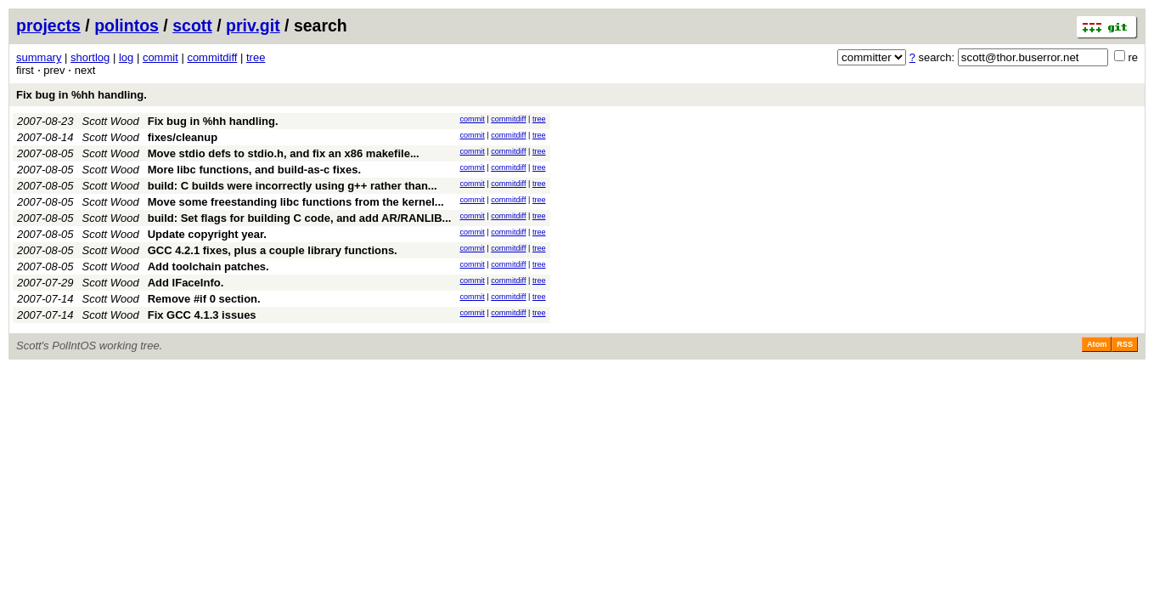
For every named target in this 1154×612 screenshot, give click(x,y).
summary (38, 57)
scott (192, 25)
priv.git (253, 25)
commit (160, 57)
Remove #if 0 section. (204, 298)
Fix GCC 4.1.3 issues (202, 315)
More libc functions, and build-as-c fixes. (254, 169)
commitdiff (212, 57)
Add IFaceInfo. (186, 282)
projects (48, 25)
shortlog (90, 57)
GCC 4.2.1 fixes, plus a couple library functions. (272, 250)
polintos (126, 25)
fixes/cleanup (182, 137)
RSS (1125, 344)
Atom (1096, 344)
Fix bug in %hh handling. (81, 94)
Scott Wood (110, 121)
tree (255, 57)
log (126, 57)
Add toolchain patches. (208, 266)
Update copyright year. (207, 234)
